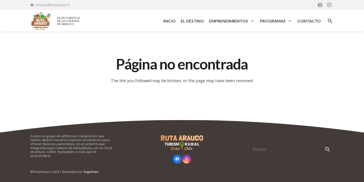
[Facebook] (320, 5)
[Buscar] (291, 149)
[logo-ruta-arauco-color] (41, 20)
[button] (251, 21)
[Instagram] (329, 5)
